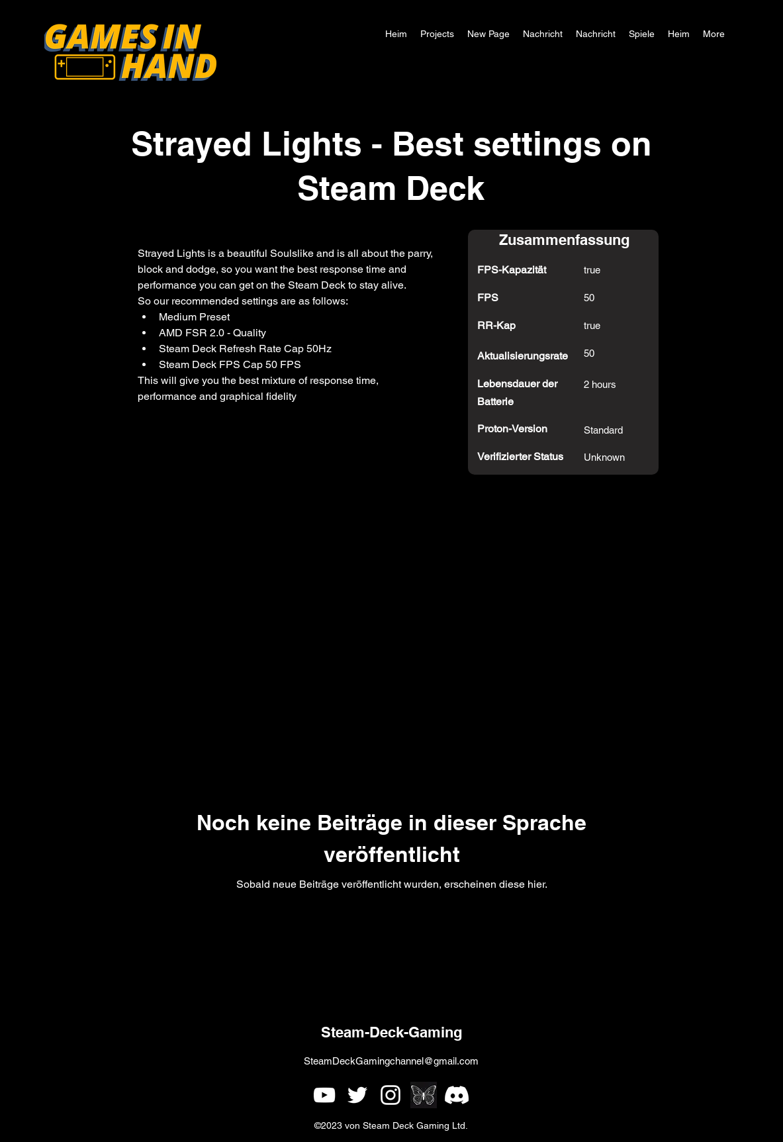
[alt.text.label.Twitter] (357, 1095)
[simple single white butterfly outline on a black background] (423, 1095)
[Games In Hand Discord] (456, 1095)
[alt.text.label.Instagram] (390, 1095)
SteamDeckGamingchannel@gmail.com (391, 1061)
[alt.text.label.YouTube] (324, 1095)
